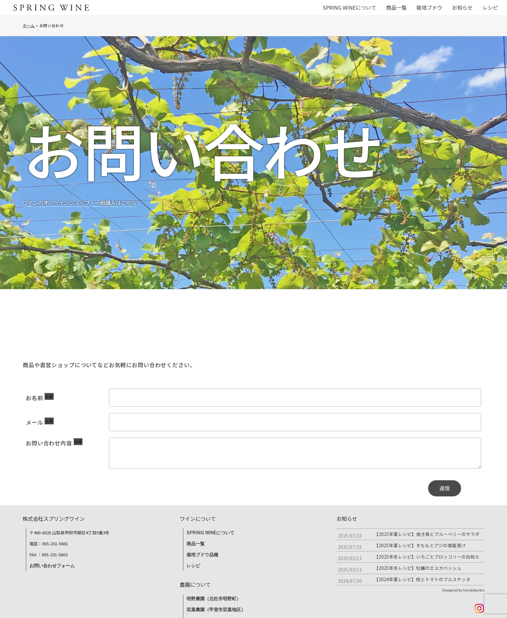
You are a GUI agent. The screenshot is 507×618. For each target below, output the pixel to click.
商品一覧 (196, 543)
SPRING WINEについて (210, 532)
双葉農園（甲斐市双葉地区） (216, 609)
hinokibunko (473, 589)
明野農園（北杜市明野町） (214, 598)
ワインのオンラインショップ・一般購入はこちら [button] (79, 208)
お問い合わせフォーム (52, 565)
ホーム (29, 25)
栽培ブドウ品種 (202, 554)
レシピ (193, 565)
